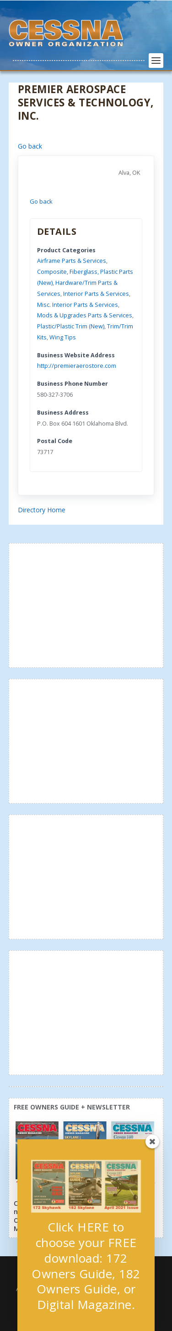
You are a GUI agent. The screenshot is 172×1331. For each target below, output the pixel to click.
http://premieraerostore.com (76, 366)
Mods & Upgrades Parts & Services (84, 315)
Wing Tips (62, 337)
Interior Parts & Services (96, 294)
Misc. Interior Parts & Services (77, 305)
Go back (30, 146)
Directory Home (41, 509)
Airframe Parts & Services (71, 261)
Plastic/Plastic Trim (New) (70, 326)
